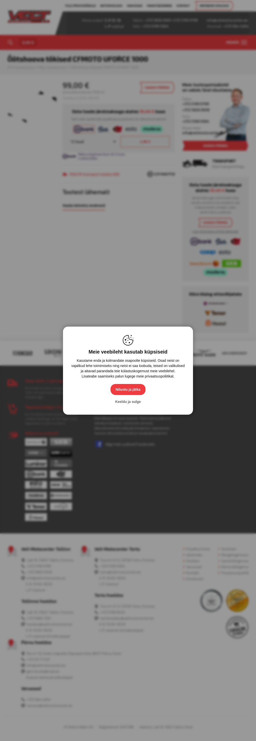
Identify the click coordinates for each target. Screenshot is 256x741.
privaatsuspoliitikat (159, 376)
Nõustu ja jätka (128, 389)
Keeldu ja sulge (128, 402)
